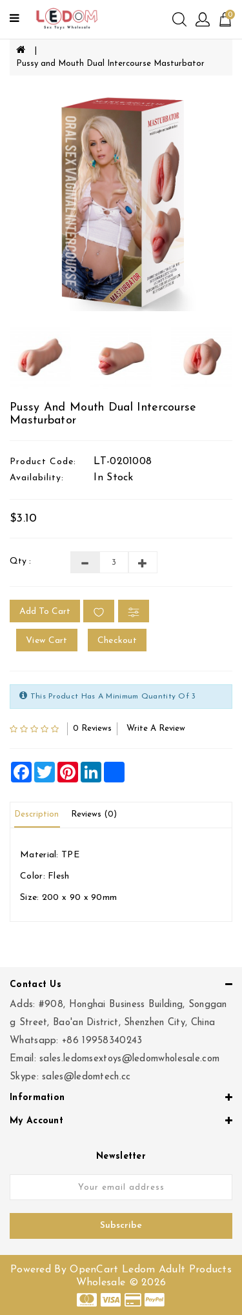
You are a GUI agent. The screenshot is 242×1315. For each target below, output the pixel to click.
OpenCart (94, 1270)
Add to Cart (44, 612)
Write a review (155, 728)
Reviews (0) (94, 814)
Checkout (117, 641)
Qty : (20, 561)
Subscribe (121, 1225)
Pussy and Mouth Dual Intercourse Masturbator (110, 63)
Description (36, 814)
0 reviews (92, 728)
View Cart (47, 641)
